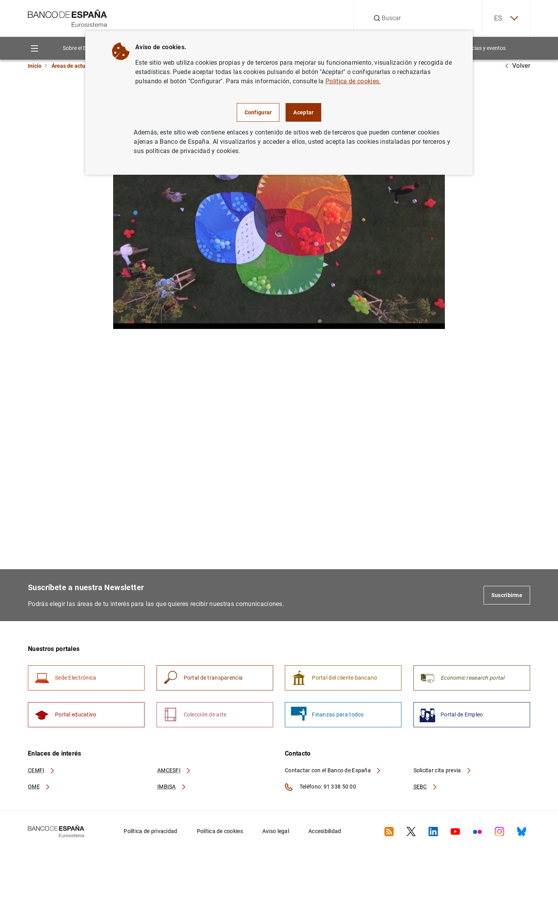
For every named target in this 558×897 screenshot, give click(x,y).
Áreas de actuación (75, 66)
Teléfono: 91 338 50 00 (320, 787)
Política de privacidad (150, 831)
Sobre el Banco (80, 48)
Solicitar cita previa (442, 770)
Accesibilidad (324, 831)
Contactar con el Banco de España (333, 770)
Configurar (258, 112)
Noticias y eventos (484, 48)
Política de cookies (220, 831)
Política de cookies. (353, 81)
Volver (517, 65)
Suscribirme (506, 595)
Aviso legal (275, 831)
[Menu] (34, 48)
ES (506, 18)
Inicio (34, 66)
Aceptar (303, 112)
